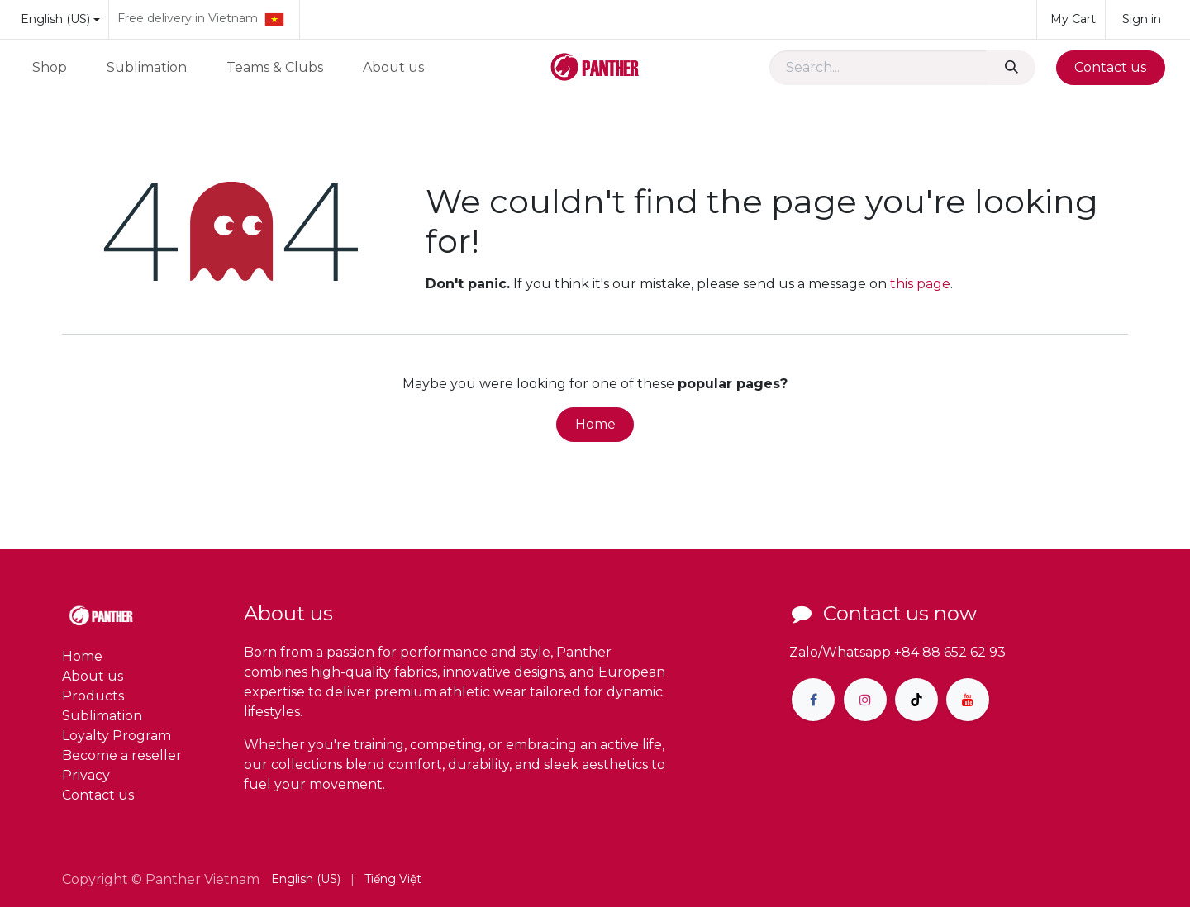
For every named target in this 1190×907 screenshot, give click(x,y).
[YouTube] (967, 699)
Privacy (86, 775)
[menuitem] (49, 67)
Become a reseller (122, 755)
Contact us (1110, 67)
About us (92, 676)
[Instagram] (865, 699)
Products (93, 696)
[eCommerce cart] (1071, 19)
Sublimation (102, 716)
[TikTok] (916, 699)
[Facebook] (813, 699)
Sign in (1141, 19)
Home (595, 424)
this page (920, 284)
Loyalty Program (116, 735)
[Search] (1010, 67)
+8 (902, 652)
